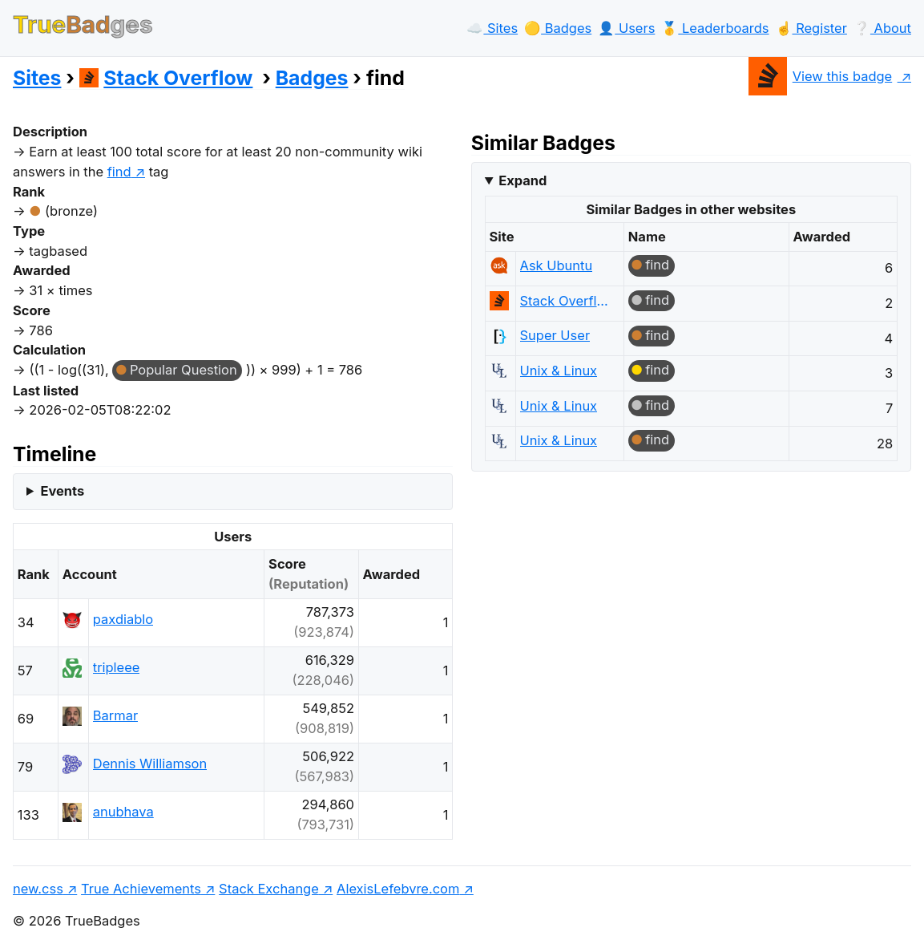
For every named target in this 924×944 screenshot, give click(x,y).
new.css (38, 889)
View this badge (820, 76)
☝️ (811, 28)
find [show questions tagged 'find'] (119, 172)
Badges (312, 78)
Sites (37, 78)
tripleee (116, 667)
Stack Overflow (166, 78)
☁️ (492, 28)
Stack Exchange (269, 889)
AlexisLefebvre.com (398, 889)
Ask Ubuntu (556, 265)
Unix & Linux (559, 371)
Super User (555, 335)
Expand (522, 180)
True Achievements (141, 889)
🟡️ (557, 28)
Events (62, 491)
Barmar (115, 715)
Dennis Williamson (150, 764)
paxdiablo (123, 619)
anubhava (123, 812)
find (657, 265)
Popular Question (183, 370)
